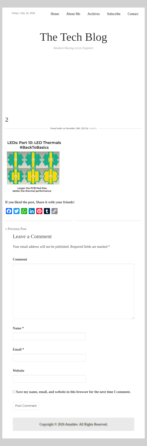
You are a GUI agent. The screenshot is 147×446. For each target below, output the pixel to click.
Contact (133, 14)
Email (18, 349)
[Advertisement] (73, 87)
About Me (73, 14)
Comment (20, 259)
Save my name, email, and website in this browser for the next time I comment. (73, 392)
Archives (93, 14)
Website (18, 371)
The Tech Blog (73, 37)
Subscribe (113, 14)
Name (18, 328)
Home (55, 14)
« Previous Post (15, 229)
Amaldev (93, 128)
